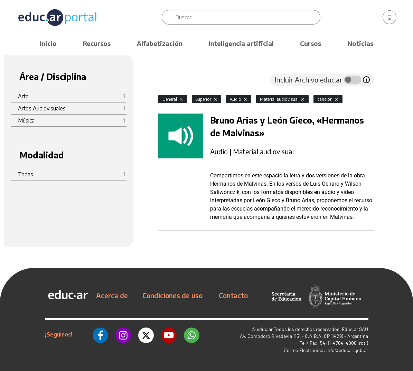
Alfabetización (159, 43)
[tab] (172, 80)
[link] (389, 17)
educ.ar (265, 329)
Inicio (48, 43)
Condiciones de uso (172, 295)
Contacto (233, 295)
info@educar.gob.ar (347, 350)
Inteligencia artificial (241, 43)
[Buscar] (248, 17)
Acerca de (112, 295)
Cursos (310, 43)
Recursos (97, 43)
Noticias (360, 43)
